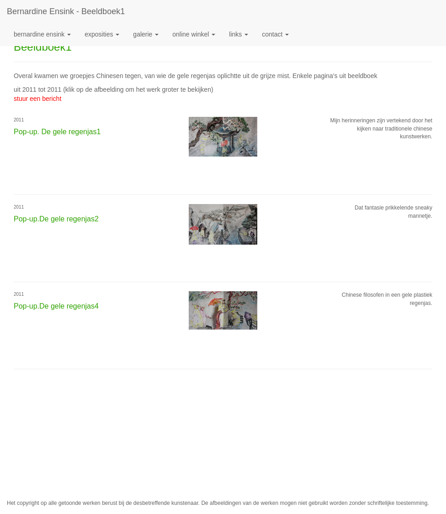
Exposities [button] (102, 34)
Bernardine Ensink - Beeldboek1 (66, 11)
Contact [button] (275, 34)
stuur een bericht (37, 98)
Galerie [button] (146, 34)
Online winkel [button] (193, 34)
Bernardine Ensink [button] (42, 34)
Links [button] (238, 34)
